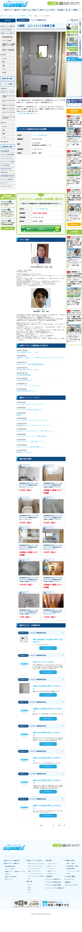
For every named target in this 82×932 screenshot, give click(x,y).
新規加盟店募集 (5, 151)
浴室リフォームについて (8, 105)
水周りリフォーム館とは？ (8, 33)
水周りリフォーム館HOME (8, 26)
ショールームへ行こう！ (7, 158)
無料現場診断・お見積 (72, 866)
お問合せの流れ (70, 860)
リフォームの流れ (6, 40)
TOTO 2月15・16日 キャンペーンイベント (31, 404)
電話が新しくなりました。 (25, 452)
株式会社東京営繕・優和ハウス (28, 114)
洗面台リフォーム (51, 871)
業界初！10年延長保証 (8, 50)
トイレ (4, 69)
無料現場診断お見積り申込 (8, 176)
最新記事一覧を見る (74, 224)
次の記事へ (58, 825)
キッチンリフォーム (52, 863)
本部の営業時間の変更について (26, 391)
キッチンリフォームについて (8, 101)
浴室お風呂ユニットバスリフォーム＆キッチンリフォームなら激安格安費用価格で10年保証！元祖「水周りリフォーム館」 (15, 4)
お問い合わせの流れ (6, 169)
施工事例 (3, 54)
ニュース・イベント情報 (7, 162)
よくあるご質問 (5, 165)
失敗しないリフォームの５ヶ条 (8, 96)
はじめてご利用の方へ (7, 29)
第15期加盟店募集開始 (23, 375)
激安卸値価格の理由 (7, 37)
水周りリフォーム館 (73, 104)
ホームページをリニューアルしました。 (29, 386)
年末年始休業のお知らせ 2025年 (27, 352)
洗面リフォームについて (8, 108)
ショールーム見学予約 (7, 179)
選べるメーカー (9, 879)
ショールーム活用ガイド (53, 879)
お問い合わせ (4, 172)
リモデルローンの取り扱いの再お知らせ (29, 410)
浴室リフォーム (51, 866)
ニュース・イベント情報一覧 (54, 888)
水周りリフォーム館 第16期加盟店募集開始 (30, 364)
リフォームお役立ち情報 (7, 154)
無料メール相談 (71, 863)
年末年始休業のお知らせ (24, 380)
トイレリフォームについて (8, 112)
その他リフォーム (51, 873)
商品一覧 (3, 122)
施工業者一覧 (4, 142)
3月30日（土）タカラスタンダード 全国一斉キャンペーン (36, 431)
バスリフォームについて (34, 868)
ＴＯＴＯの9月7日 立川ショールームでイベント (32, 420)
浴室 (3, 62)
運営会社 (68, 882)
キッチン (4, 58)
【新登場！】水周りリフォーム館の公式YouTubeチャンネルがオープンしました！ (40, 358)
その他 (4, 72)
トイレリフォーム (51, 868)
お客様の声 (4, 88)
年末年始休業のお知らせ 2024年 (27, 370)
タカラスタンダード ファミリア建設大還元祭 (32, 436)
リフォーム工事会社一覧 (53, 882)
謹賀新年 (19, 415)
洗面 (3, 65)
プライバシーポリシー (7, 186)
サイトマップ (4, 183)
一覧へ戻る (41, 825)
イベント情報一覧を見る (8, 228)
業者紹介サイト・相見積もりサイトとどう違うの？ (8, 45)
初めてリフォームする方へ (8, 92)
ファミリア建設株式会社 (40, 135)
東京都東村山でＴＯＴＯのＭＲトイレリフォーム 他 (33, 426)
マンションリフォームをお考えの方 (8, 117)
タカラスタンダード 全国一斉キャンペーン (30, 442)
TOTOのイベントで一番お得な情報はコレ (29, 447)
